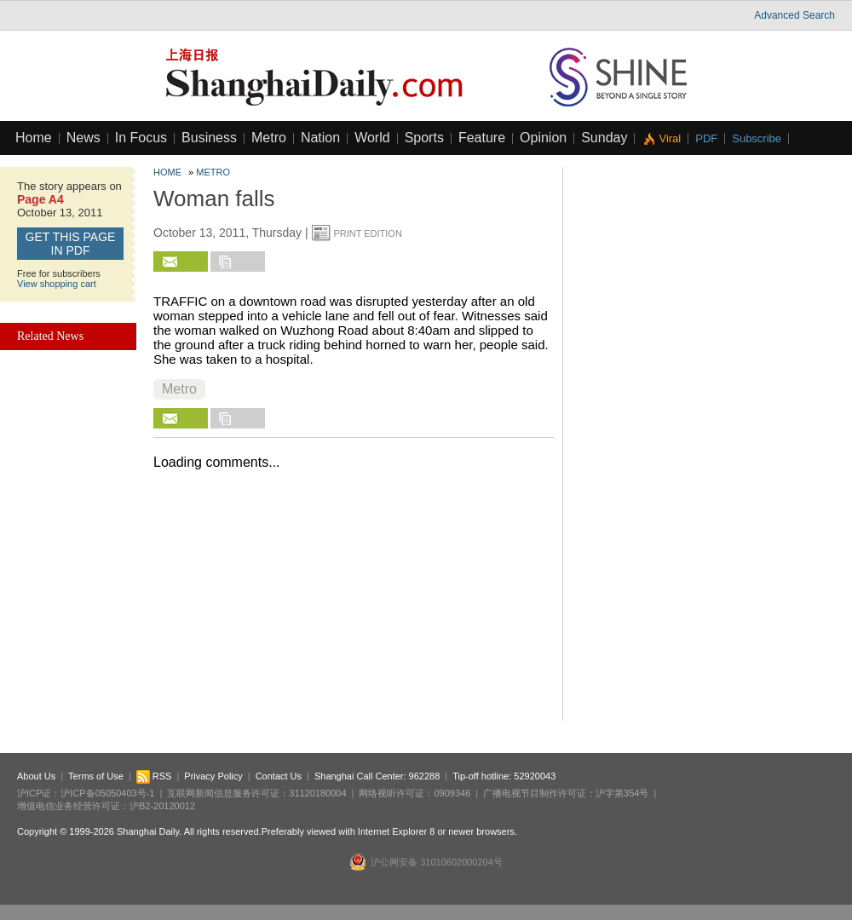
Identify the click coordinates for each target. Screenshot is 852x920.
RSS (154, 776)
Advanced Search (794, 15)
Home (33, 137)
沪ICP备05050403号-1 (107, 793)
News (83, 137)
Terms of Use (96, 776)
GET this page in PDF (71, 243)
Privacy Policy (213, 776)
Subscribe (756, 138)
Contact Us (279, 776)
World (372, 137)
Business (209, 137)
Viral (670, 138)
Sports (424, 137)
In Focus (141, 137)
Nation (320, 137)
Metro (268, 137)
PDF (706, 138)
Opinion (543, 137)
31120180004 (317, 793)
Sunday (604, 137)
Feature (481, 137)
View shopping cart (56, 284)
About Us (36, 776)
